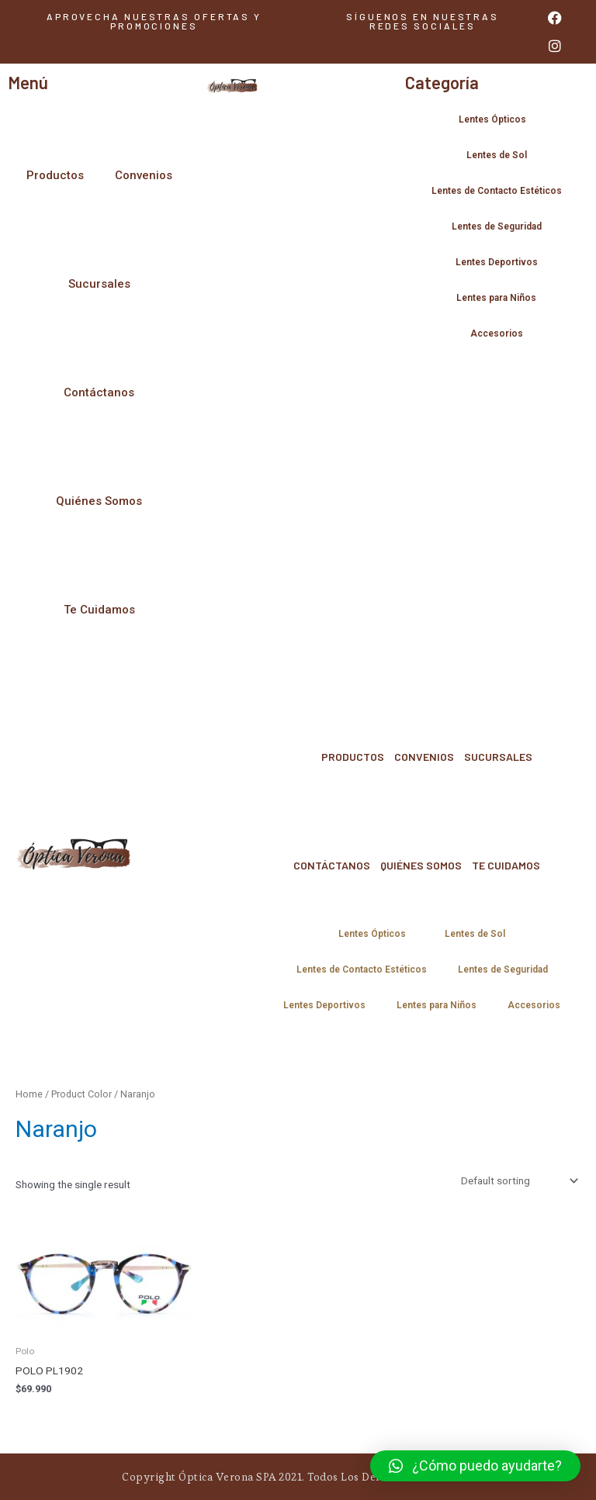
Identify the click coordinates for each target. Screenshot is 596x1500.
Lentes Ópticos (496, 119)
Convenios (143, 175)
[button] (422, 21)
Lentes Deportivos (497, 262)
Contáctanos (99, 392)
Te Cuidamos (99, 610)
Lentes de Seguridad (497, 226)
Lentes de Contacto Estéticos (496, 190)
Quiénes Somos (99, 501)
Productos (55, 175)
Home (29, 1094)
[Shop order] (518, 1180)
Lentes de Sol (496, 155)
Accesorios (496, 333)
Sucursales (99, 284)
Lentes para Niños (496, 297)
